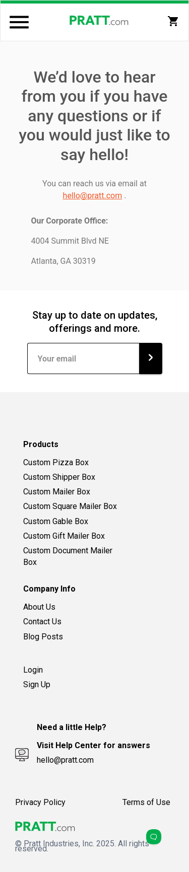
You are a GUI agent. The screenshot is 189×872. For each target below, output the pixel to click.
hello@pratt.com (92, 195)
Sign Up (36, 684)
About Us (39, 607)
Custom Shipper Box (59, 477)
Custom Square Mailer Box (70, 506)
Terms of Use (146, 802)
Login (33, 670)
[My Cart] (173, 21)
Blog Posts (43, 636)
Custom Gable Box (55, 521)
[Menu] (19, 22)
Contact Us (42, 621)
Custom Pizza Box (56, 462)
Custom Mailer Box (56, 491)
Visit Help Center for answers (93, 745)
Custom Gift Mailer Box (64, 536)
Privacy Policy (40, 802)
